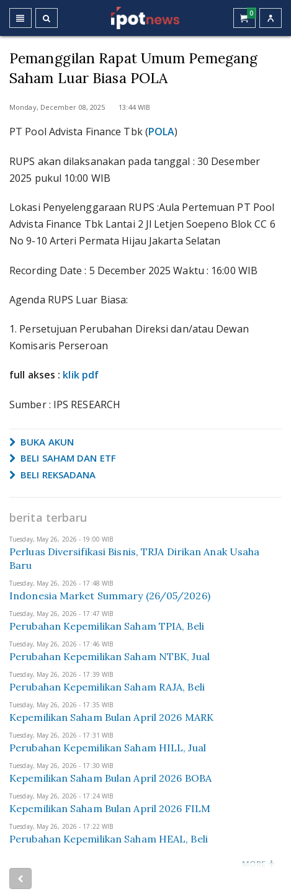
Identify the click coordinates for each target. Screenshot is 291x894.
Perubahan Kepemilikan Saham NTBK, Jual (109, 656)
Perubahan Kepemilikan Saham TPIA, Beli (106, 626)
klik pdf (81, 375)
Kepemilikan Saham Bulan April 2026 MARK (111, 717)
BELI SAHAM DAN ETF (62, 458)
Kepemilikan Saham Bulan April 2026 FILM (109, 808)
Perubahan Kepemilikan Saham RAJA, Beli (107, 687)
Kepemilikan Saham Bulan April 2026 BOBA (110, 778)
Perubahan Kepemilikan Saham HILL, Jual (107, 747)
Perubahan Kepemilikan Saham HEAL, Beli (108, 839)
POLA (161, 131)
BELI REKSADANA (52, 474)
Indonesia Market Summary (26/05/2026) (109, 595)
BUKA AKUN (41, 442)
